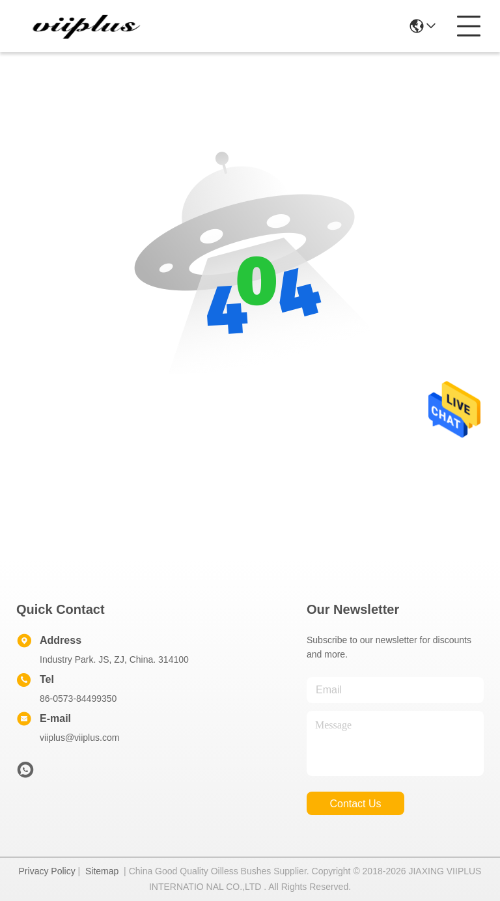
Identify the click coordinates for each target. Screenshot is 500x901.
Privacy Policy (47, 871)
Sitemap (101, 871)
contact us (355, 803)
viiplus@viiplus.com (79, 737)
